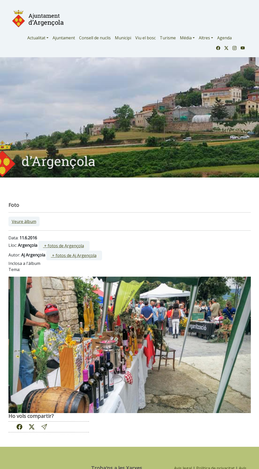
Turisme (168, 38)
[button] (44, 427)
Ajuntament (64, 38)
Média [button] (186, 38)
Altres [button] (204, 38)
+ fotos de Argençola (63, 246)
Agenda (224, 38)
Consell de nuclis (95, 38)
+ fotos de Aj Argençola (73, 255)
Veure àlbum (24, 221)
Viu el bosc (145, 38)
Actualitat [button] (36, 38)
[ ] (64, 246)
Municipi (123, 38)
